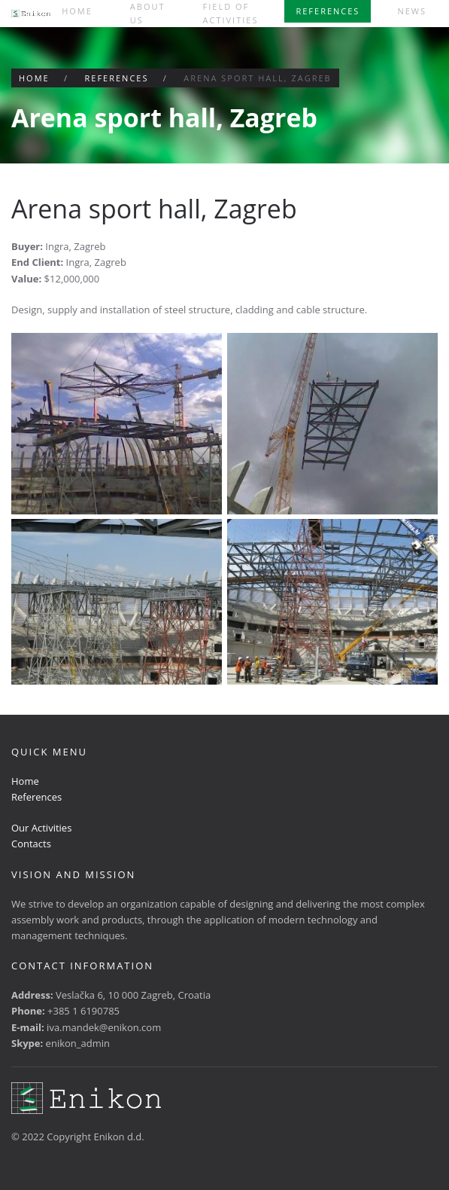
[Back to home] (30, 13)
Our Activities (41, 828)
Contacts (31, 843)
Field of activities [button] (231, 13)
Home (77, 11)
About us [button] (147, 13)
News (411, 11)
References (328, 11)
